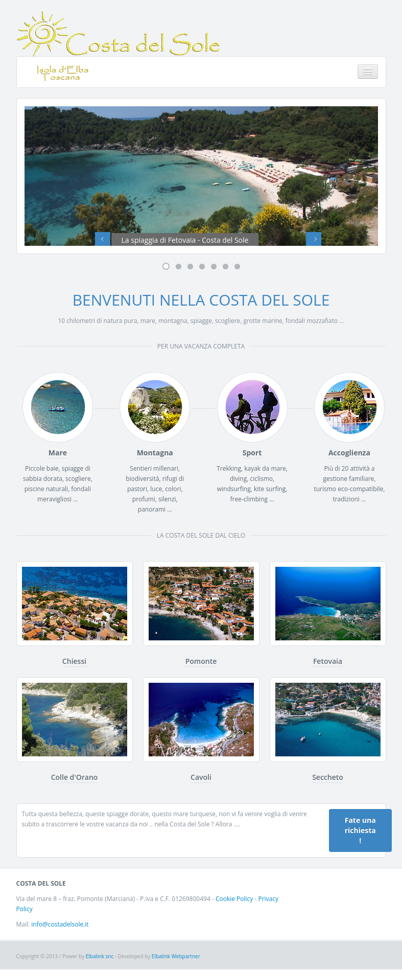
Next (313, 240)
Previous (102, 240)
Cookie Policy (234, 899)
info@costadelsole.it (59, 925)
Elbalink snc (100, 957)
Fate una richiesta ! (360, 831)
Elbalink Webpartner (176, 957)
